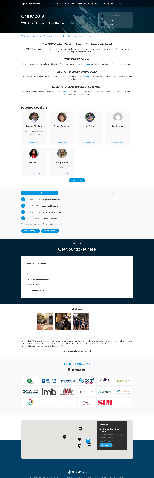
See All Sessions (50, 231)
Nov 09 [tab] (114, 193)
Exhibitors (67, 36)
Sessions (48, 36)
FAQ (89, 36)
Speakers (37, 36)
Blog (60, 477)
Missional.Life (103, 477)
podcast (65, 91)
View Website (105, 441)
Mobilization (83, 3)
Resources (96, 3)
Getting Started (68, 3)
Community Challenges (50, 477)
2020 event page (83, 76)
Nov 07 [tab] (39, 193)
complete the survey (83, 64)
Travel (57, 36)
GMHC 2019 (32, 16)
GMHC (56, 3)
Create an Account (91, 477)
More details (33, 142)
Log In (127, 3)
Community (109, 3)
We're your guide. (35, 477)
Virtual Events (80, 477)
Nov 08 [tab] (77, 193)
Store (119, 3)
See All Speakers (77, 180)
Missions (120, 477)
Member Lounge (69, 477)
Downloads (79, 36)
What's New (113, 477)
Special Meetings (30, 231)
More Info (106, 445)
